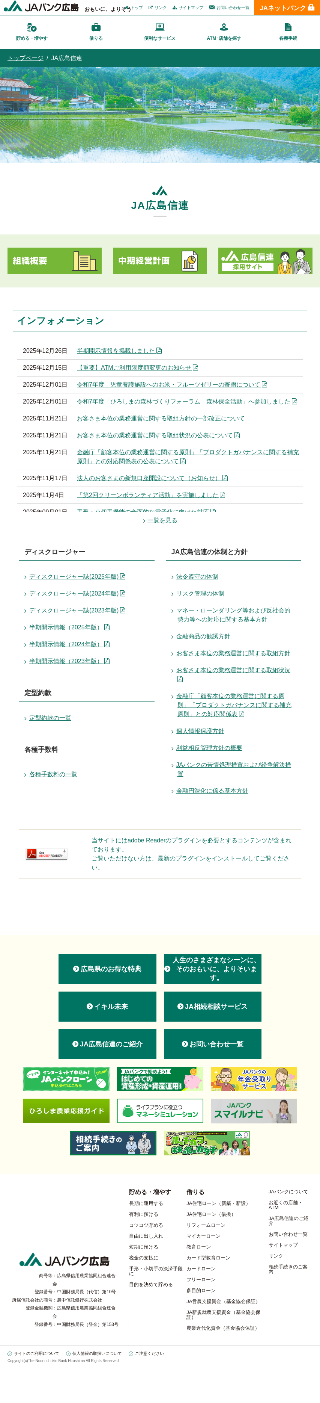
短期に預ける (143, 1247)
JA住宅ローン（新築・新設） (218, 1203)
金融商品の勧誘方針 (203, 636)
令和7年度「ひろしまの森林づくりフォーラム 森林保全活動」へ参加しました (183, 401)
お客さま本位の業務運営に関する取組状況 (233, 670)
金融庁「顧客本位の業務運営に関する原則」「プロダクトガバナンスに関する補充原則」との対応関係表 (233, 705)
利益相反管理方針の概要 (209, 748)
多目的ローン (201, 1290)
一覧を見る (162, 520)
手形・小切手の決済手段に (156, 1271)
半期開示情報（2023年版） (66, 661)
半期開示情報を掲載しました (116, 351)
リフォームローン (205, 1225)
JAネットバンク (283, 8)
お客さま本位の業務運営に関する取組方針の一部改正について (161, 418)
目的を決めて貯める (151, 1284)
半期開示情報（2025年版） (66, 627)
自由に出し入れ (146, 1236)
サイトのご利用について (36, 1353)
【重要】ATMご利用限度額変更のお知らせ (134, 367)
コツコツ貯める (146, 1225)
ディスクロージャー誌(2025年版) (74, 576)
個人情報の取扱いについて (97, 1353)
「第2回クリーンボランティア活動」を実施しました (147, 495)
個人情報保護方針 (200, 731)
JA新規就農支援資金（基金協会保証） (223, 1314)
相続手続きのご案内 (288, 1269)
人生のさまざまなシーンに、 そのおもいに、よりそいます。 (216, 968)
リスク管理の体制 (200, 593)
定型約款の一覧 (50, 718)
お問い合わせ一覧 (232, 8)
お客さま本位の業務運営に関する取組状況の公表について (155, 435)
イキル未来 (111, 1006)
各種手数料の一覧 (53, 774)
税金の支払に (143, 1258)
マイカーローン (203, 1236)
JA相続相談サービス (216, 1006)
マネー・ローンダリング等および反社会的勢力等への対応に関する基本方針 (233, 615)
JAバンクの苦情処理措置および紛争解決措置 (233, 769)
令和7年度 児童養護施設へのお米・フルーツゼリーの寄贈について (168, 384)
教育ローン (198, 1247)
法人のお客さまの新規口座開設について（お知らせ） (149, 478)
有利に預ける (143, 1214)
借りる (195, 1192)
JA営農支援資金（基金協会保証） (223, 1301)
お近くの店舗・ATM (286, 1205)
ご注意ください (149, 1353)
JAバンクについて (288, 1191)
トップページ (26, 58)
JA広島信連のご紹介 (111, 1044)
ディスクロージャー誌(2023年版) (74, 610)
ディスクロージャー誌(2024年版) (74, 593)
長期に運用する (146, 1203)
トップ (137, 8)
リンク (161, 8)
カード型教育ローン (208, 1258)
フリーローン (201, 1279)
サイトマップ (191, 8)
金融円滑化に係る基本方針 (212, 791)
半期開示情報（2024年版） (66, 644)
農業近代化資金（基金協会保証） (223, 1328)
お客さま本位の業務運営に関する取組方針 (233, 653)
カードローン (201, 1268)
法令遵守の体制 (197, 576)
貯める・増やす (150, 1192)
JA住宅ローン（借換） (211, 1214)
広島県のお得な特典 (111, 969)
